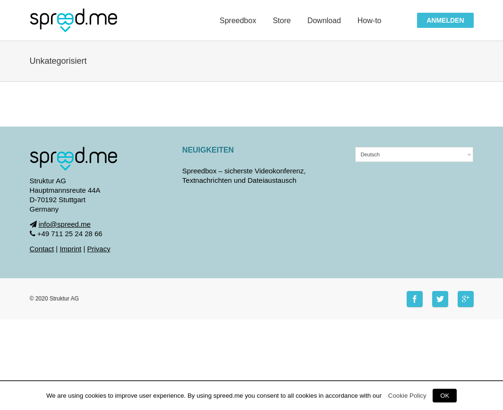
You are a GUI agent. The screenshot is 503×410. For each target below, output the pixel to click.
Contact (42, 249)
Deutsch (369, 154)
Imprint (70, 249)
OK (444, 395)
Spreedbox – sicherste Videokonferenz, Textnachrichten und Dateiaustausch (244, 175)
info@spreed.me (65, 224)
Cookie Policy (407, 395)
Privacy (99, 249)
